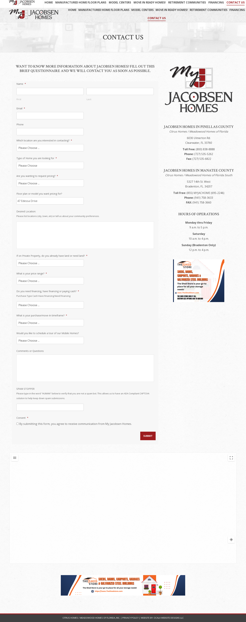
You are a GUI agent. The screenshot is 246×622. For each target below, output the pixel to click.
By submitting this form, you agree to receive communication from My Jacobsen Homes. (75, 424)
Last (89, 99)
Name (21, 83)
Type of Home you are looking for (36, 158)
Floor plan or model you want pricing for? (39, 193)
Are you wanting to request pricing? (37, 176)
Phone (20, 124)
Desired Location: (26, 211)
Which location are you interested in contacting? (44, 140)
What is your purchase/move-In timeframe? (41, 315)
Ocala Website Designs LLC (169, 617)
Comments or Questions (30, 351)
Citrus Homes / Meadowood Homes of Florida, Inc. (92, 617)
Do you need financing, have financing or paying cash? (47, 291)
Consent (22, 417)
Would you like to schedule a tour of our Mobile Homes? (47, 333)
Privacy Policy (130, 617)
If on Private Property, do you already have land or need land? (51, 255)
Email (20, 108)
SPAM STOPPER (25, 388)
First (19, 99)
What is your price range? (31, 273)
